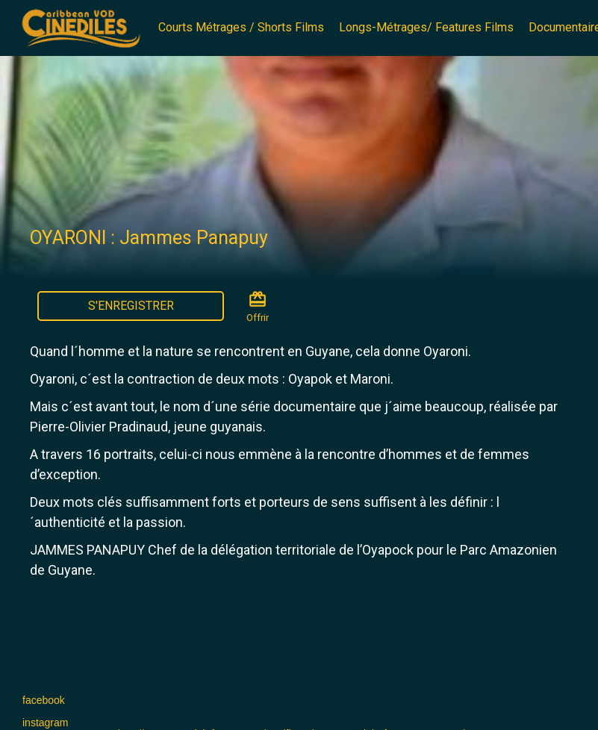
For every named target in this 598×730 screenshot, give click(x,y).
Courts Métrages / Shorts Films (241, 27)
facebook (43, 700)
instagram (45, 723)
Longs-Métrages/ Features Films (426, 27)
